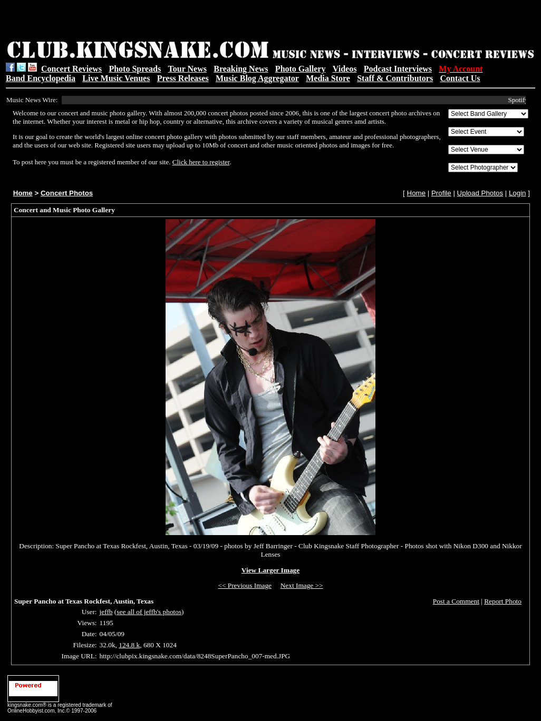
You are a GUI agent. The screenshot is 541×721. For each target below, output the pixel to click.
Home (23, 193)
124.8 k (129, 645)
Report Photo (502, 601)
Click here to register (201, 162)
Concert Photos (67, 193)
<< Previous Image (245, 585)
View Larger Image (270, 570)
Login (517, 193)
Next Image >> (302, 585)
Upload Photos (480, 193)
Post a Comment (456, 601)
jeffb (106, 612)
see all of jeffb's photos (149, 612)
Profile (441, 193)
